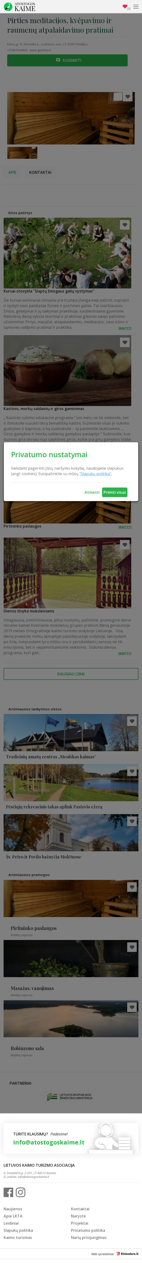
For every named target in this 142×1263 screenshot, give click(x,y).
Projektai (79, 1223)
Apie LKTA (13, 1216)
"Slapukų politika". (95, 473)
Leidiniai (11, 1223)
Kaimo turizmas (18, 1237)
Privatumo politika (88, 1230)
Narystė (78, 1216)
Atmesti (92, 492)
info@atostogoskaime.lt (48, 1142)
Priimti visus (115, 492)
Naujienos (13, 1209)
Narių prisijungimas (89, 1237)
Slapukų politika (18, 1230)
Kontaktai (80, 1209)
